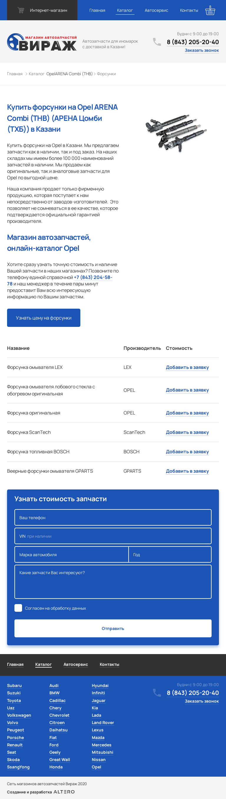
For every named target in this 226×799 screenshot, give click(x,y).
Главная (97, 10)
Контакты (189, 10)
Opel (96, 767)
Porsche (15, 737)
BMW (54, 693)
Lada (96, 715)
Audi (54, 685)
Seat (11, 752)
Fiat (53, 737)
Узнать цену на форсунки (44, 318)
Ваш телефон (113, 517)
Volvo (12, 722)
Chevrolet (59, 715)
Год (170, 554)
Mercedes (102, 745)
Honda (56, 767)
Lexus (98, 730)
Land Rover (103, 722)
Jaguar (99, 700)
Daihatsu (58, 730)
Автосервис (156, 10)
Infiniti (98, 693)
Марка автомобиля (71, 554)
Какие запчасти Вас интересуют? (113, 581)
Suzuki (14, 693)
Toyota (14, 700)
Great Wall (59, 759)
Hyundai (100, 685)
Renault (15, 745)
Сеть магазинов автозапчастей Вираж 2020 (47, 783)
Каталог (125, 10)
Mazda (98, 737)
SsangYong (18, 767)
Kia (95, 708)
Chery (55, 708)
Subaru (14, 685)
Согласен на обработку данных (55, 608)
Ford (54, 745)
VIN (113, 536)
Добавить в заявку (187, 367)
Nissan (99, 759)
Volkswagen (19, 715)
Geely (55, 752)
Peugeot (15, 730)
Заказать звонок (202, 50)
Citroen (57, 722)
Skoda (13, 759)
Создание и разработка (40, 792)
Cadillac (57, 700)
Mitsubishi (102, 752)
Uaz (10, 708)
